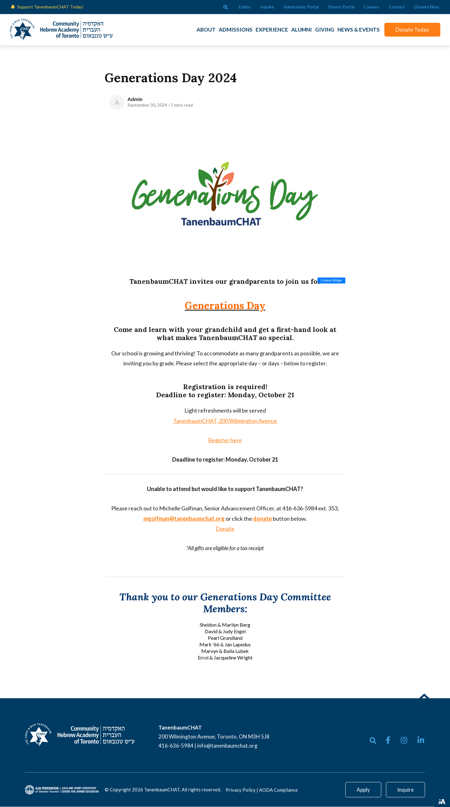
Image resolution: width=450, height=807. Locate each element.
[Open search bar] (225, 7)
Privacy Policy (241, 790)
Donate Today (411, 29)
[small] (388, 740)
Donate (225, 528)
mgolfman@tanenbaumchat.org (184, 518)
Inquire (405, 790)
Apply (363, 790)
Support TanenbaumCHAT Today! (50, 6)
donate (262, 518)
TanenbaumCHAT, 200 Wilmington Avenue (225, 421)
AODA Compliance (278, 790)
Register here (225, 440)
